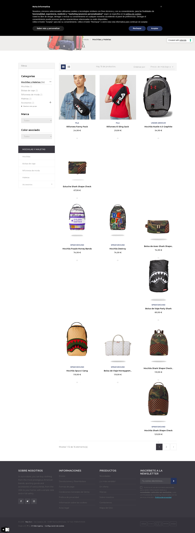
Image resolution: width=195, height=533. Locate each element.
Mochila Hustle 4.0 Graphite (158, 126)
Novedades (105, 476)
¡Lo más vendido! (108, 481)
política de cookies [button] (133, 14)
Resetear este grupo (30, 106)
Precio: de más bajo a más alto (162, 67)
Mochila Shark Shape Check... (158, 368)
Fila (77, 123)
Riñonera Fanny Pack (77, 126)
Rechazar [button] (137, 28)
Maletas (26, 98)
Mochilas (26, 86)
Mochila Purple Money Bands (77, 248)
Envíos (62, 476)
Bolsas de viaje (29, 90)
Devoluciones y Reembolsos (72, 481)
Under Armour (158, 123)
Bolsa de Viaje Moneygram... (118, 371)
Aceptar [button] (154, 28)
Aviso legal (64, 508)
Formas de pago (66, 486)
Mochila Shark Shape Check (158, 430)
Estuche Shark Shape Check (77, 186)
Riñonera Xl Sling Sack (118, 126)
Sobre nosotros (107, 497)
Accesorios (27, 103)
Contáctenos (106, 502)
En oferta (104, 486)
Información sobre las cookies (73, 502)
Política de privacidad (69, 497)
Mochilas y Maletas (33, 82)
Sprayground (77, 245)
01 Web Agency (37, 526)
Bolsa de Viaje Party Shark (158, 308)
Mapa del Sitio (106, 508)
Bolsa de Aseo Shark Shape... (158, 246)
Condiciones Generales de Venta (74, 492)
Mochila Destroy (118, 248)
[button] (161, 6)
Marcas (103, 492)
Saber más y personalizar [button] (48, 28)
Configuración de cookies (54, 526)
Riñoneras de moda (31, 94)
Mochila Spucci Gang (77, 371)
